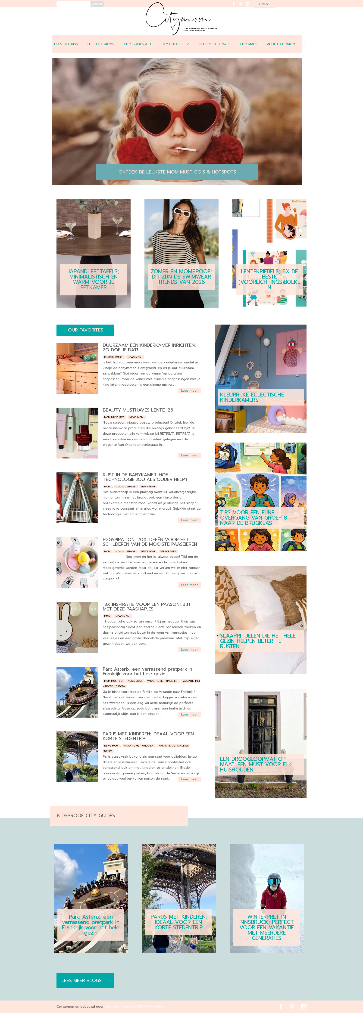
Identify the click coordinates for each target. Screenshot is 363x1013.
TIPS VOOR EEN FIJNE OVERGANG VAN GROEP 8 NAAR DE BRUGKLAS (253, 517)
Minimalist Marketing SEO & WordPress (135, 1006)
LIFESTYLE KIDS (66, 44)
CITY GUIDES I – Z (175, 44)
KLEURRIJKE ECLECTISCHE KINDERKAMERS (252, 397)
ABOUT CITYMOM (281, 44)
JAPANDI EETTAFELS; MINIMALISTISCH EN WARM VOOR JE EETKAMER (93, 279)
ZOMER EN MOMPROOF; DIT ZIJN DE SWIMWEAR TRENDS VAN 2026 (181, 276)
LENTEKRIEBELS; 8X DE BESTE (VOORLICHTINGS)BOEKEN (269, 279)
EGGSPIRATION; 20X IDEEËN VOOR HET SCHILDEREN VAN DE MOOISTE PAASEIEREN (150, 542)
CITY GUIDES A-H (137, 44)
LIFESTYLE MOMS (101, 44)
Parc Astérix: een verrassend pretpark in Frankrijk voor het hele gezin (147, 671)
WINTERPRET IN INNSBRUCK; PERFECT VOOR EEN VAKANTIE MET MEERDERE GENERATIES (266, 927)
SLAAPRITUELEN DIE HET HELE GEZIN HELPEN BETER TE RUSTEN (258, 641)
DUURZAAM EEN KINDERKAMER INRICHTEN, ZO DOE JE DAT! (149, 347)
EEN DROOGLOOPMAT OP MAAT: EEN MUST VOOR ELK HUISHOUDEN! (256, 764)
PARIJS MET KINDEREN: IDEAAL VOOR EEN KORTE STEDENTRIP (148, 736)
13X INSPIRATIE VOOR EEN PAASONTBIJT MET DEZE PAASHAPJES (147, 606)
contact (264, 4)
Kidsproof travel (214, 44)
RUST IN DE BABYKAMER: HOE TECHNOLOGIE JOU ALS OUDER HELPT (145, 477)
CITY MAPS (248, 44)
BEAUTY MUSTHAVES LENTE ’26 (138, 409)
